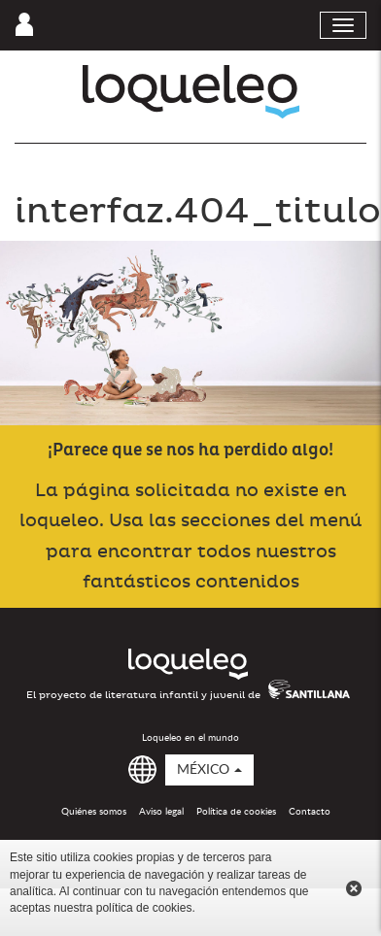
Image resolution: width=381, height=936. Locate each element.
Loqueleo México (191, 91)
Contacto (309, 812)
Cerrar (354, 888)
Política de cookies (236, 812)
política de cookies (144, 908)
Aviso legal (161, 812)
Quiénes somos (93, 812)
